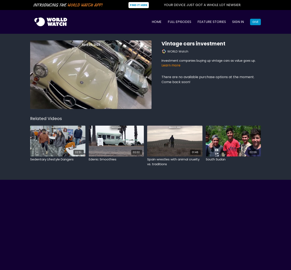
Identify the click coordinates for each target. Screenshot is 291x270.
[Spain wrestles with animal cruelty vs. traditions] (174, 161)
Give (255, 22)
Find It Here (138, 5)
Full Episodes (179, 21)
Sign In (238, 21)
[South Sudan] (233, 159)
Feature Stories (211, 21)
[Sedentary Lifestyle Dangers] (57, 159)
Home (157, 21)
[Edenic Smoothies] (116, 159)
